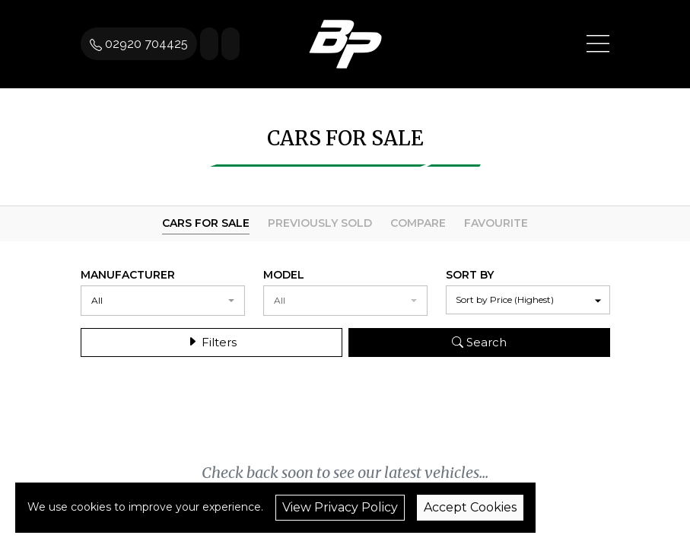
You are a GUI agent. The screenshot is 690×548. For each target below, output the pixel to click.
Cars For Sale (206, 223)
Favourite (496, 223)
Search (479, 340)
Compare (418, 223)
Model (283, 275)
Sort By (470, 275)
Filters (211, 340)
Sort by (505, 299)
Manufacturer (128, 275)
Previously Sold (320, 223)
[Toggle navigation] (598, 44)
